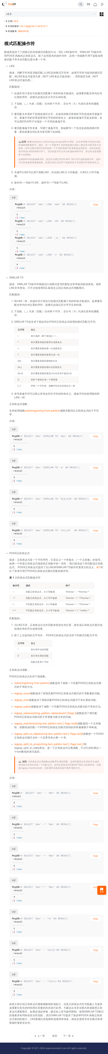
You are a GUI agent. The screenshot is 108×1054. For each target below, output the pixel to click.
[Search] (80, 4)
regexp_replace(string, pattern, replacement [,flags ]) (45, 713)
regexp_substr (22, 706)
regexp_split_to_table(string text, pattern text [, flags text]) (48, 733)
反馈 (102, 890)
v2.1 (34, 26)
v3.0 (16, 21)
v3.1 (22, 26)
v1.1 (45, 26)
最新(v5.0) (23, 31)
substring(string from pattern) (42, 410)
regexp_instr (21, 700)
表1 (98, 567)
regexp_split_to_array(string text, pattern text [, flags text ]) (49, 744)
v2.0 (40, 26)
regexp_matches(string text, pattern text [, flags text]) (46, 723)
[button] (102, 14)
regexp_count (22, 693)
